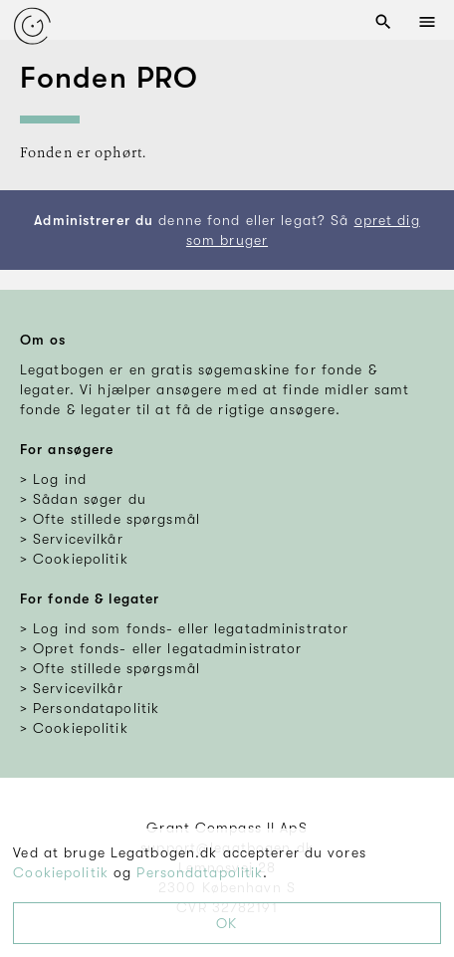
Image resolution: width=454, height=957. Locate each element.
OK (226, 923)
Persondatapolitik (199, 872)
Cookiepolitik (61, 872)
